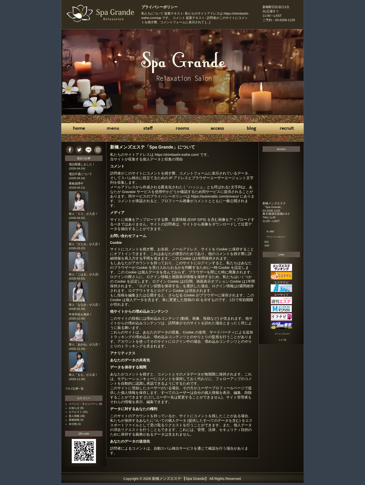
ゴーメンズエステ (282, 334)
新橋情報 (74, 419)
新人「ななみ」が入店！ (85, 304)
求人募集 (270, 232)
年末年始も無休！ (80, 314)
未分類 (73, 423)
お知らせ (74, 407)
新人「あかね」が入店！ (85, 344)
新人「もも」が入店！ (83, 374)
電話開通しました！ (82, 164)
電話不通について (80, 174)
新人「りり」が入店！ (83, 213)
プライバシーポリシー (159, 7)
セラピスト (75, 411)
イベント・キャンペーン (83, 403)
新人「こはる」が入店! (84, 274)
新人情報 (74, 415)
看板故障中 (76, 183)
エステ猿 (282, 340)
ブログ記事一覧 (74, 388)
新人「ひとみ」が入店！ (85, 244)
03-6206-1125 (271, 210)
